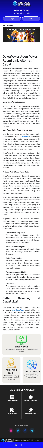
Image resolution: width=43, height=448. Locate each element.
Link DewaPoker (18, 310)
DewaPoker (26, 137)
